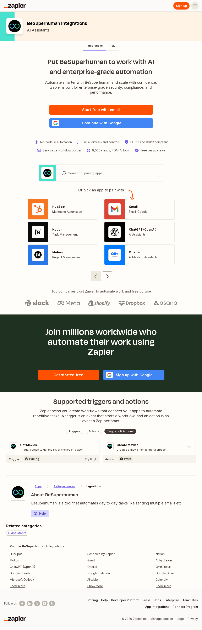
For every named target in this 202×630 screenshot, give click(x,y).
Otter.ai (92, 566)
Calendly (162, 579)
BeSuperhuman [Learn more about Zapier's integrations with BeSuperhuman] (64, 486)
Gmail (91, 560)
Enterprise (171, 600)
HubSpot (16, 554)
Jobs (157, 600)
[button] (101, 123)
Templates (190, 600)
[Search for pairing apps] (113, 173)
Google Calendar (99, 573)
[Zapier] (15, 6)
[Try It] (52, 459)
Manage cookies (162, 618)
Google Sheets (20, 573)
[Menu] (195, 6)
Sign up (181, 5)
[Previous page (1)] (96, 276)
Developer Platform (125, 600)
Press (146, 600)
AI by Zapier (164, 560)
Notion (160, 554)
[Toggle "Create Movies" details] (149, 447)
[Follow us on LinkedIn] (30, 603)
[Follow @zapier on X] (37, 603)
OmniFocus (163, 566)
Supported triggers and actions (101, 401)
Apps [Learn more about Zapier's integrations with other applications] (38, 486)
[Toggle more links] (37, 586)
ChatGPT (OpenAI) (22, 566)
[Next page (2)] (107, 276)
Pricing (93, 600)
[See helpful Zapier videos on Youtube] (45, 603)
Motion (14, 560)
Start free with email (101, 110)
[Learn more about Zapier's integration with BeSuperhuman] (18, 492)
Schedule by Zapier (101, 554)
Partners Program (185, 606)
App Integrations (157, 606)
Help (39, 513)
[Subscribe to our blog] (52, 603)
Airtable (92, 579)
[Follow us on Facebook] (22, 603)
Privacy (193, 618)
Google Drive (165, 573)
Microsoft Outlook (22, 579)
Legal (180, 618)
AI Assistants (38, 30)
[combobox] (109, 173)
